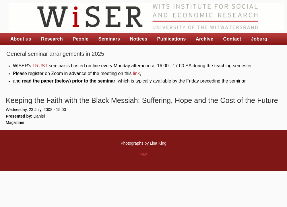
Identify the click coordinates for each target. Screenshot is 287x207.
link (136, 73)
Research (52, 39)
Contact (232, 39)
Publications (171, 39)
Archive (205, 39)
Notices (138, 39)
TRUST (40, 65)
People (80, 39)
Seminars (109, 39)
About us (20, 39)
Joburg (259, 39)
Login (143, 153)
